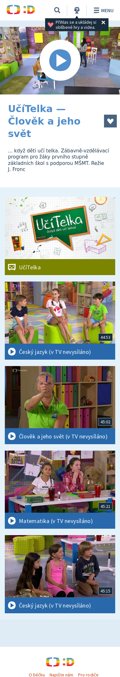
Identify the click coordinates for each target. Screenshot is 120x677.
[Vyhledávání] (57, 10)
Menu (103, 10)
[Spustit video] (60, 60)
